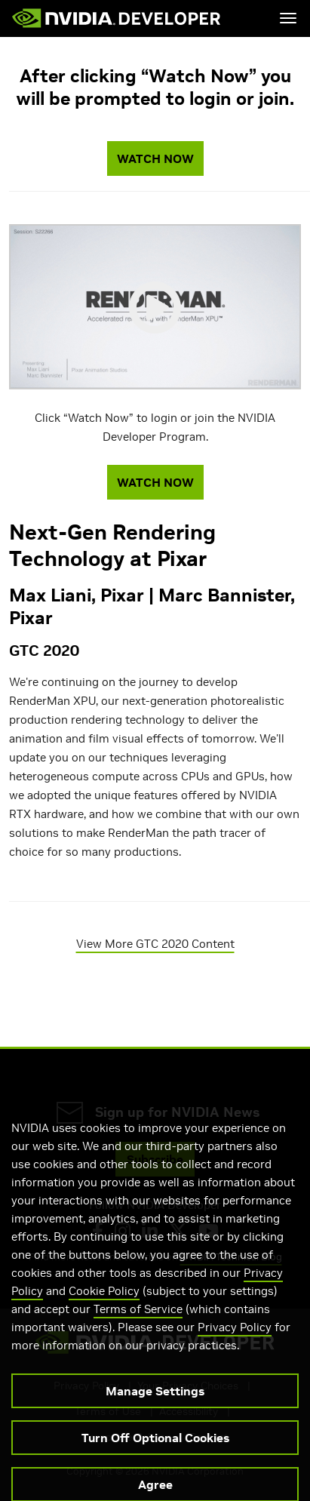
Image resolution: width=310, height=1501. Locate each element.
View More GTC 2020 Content (155, 944)
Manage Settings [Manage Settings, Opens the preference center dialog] (155, 1405)
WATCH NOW (155, 158)
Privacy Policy (235, 1341)
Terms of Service (138, 1323)
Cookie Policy (104, 1305)
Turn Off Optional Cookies (155, 1451)
